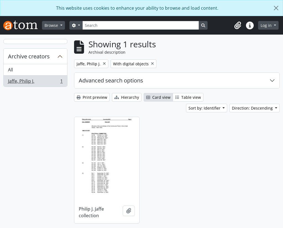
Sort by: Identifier (205, 108)
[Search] (140, 25)
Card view (158, 97)
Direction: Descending (253, 108)
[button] (238, 25)
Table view (188, 97)
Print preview (92, 97)
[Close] (276, 8)
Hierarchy (126, 97)
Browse (51, 25)
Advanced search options (111, 80)
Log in (267, 25)
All (10, 70)
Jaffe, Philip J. (35, 82)
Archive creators (29, 56)
